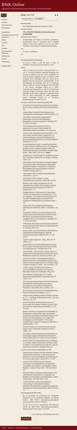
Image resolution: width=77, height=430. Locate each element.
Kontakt (4, 428)
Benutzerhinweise (7, 25)
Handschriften (6, 32)
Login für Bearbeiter (36, 428)
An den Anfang (26, 418)
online (48, 152)
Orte (3, 45)
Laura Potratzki (46, 414)
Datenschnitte (6, 28)
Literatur (4, 59)
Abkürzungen (6, 61)
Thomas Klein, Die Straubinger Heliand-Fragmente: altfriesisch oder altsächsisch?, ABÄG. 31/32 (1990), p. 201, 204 (40, 207)
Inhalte (4, 40)
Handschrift (27, 19)
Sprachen (4, 48)
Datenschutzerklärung (22, 428)
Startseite (4, 19)
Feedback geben (6, 66)
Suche (4, 15)
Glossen (39, 19)
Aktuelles (4, 22)
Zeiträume (5, 42)
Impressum (11, 428)
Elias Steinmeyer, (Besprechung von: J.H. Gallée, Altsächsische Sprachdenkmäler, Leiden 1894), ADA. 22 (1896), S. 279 (39, 276)
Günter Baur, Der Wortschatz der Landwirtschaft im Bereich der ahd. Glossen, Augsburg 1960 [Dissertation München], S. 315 (41, 107)
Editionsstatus (6, 56)
